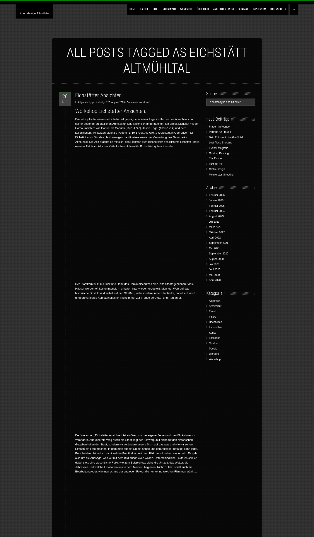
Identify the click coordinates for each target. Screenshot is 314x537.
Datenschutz (278, 9)
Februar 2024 (217, 211)
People (213, 348)
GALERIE (144, 9)
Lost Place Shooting (220, 142)
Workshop (186, 9)
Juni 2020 (214, 269)
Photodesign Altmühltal (40, 13)
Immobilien (215, 327)
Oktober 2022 (217, 232)
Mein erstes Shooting (221, 174)
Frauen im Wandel (219, 126)
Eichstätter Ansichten (98, 95)
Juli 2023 (214, 221)
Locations (214, 337)
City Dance (215, 158)
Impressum (259, 9)
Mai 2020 (214, 274)
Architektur (215, 306)
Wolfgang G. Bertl (94, 526)
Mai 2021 (214, 248)
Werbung (214, 353)
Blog (155, 9)
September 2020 (218, 253)
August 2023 (216, 216)
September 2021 (218, 242)
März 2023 (215, 226)
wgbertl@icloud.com (142, 458)
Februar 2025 (217, 205)
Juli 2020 (214, 264)
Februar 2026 (217, 195)
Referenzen (169, 9)
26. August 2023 (116, 102)
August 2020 (216, 259)
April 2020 (215, 280)
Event (212, 311)
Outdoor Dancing (219, 153)
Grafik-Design (217, 169)
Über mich (203, 9)
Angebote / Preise (223, 9)
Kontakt (243, 9)
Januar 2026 (216, 200)
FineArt (213, 316)
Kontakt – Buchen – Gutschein (137, 428)
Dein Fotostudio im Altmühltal (226, 137)
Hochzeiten (215, 322)
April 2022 (215, 237)
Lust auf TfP (216, 163)
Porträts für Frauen (220, 131)
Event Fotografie (218, 148)
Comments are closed (138, 102)
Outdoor (213, 343)
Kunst (212, 332)
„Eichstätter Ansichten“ (89, 370)
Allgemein (83, 102)
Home (133, 9)
